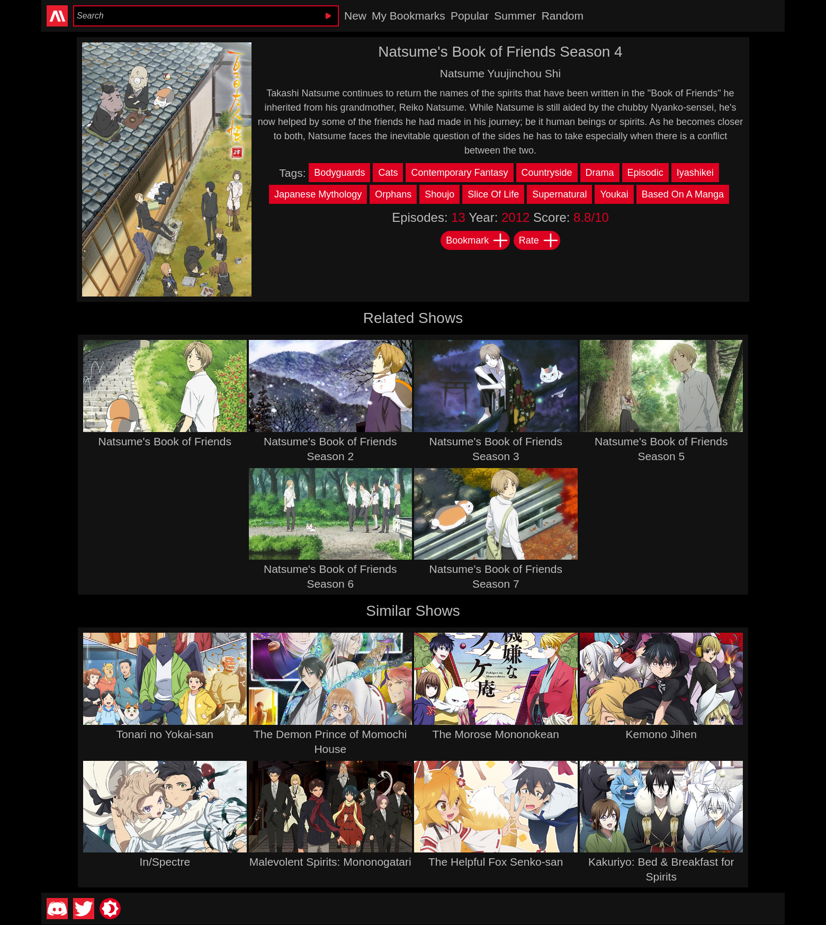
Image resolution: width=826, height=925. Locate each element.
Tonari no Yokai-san (164, 734)
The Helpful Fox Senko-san (495, 862)
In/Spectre (164, 862)
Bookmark (477, 240)
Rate (539, 240)
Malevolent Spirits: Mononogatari (330, 862)
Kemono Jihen (661, 734)
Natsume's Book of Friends (164, 441)
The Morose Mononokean (496, 734)
